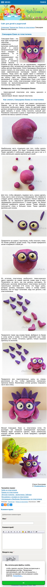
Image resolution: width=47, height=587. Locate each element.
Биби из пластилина (9, 490)
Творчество (11, 501)
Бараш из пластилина (10, 492)
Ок (23, 583)
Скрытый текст (29, 532)
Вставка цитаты (31, 532)
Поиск (43, 2)
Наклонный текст (6, 532)
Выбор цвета (25, 532)
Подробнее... (18, 576)
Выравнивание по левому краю (14, 532)
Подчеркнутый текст (9, 532)
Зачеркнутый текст (11, 532)
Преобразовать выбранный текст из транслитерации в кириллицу (34, 532)
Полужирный (3, 532)
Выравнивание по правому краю (19, 532)
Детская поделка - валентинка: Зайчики (17, 495)
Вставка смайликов (23, 532)
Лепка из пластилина (22, 501)
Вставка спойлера (36, 532)
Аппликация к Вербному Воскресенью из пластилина (22, 499)
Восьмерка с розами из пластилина (15, 497)
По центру (17, 532)
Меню (5, 2)
